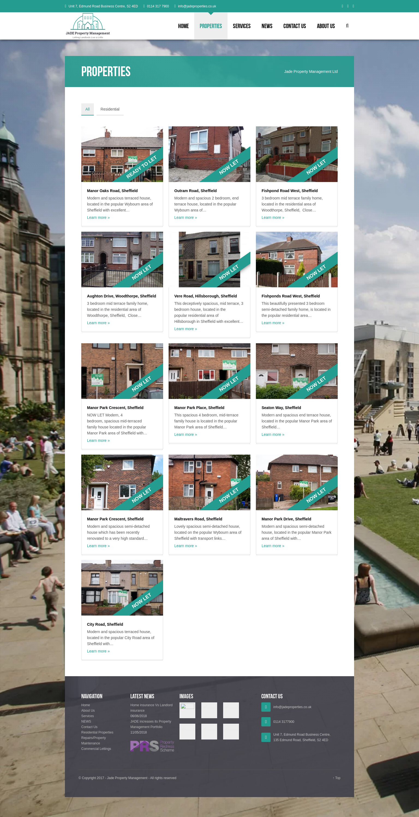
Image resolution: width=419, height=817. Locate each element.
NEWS (267, 25)
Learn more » (98, 217)
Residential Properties (97, 733)
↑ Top (336, 778)
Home (183, 25)
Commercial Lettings (96, 749)
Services (242, 25)
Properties (211, 25)
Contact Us (294, 25)
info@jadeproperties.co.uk (197, 6)
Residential (110, 109)
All (87, 109)
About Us (326, 25)
